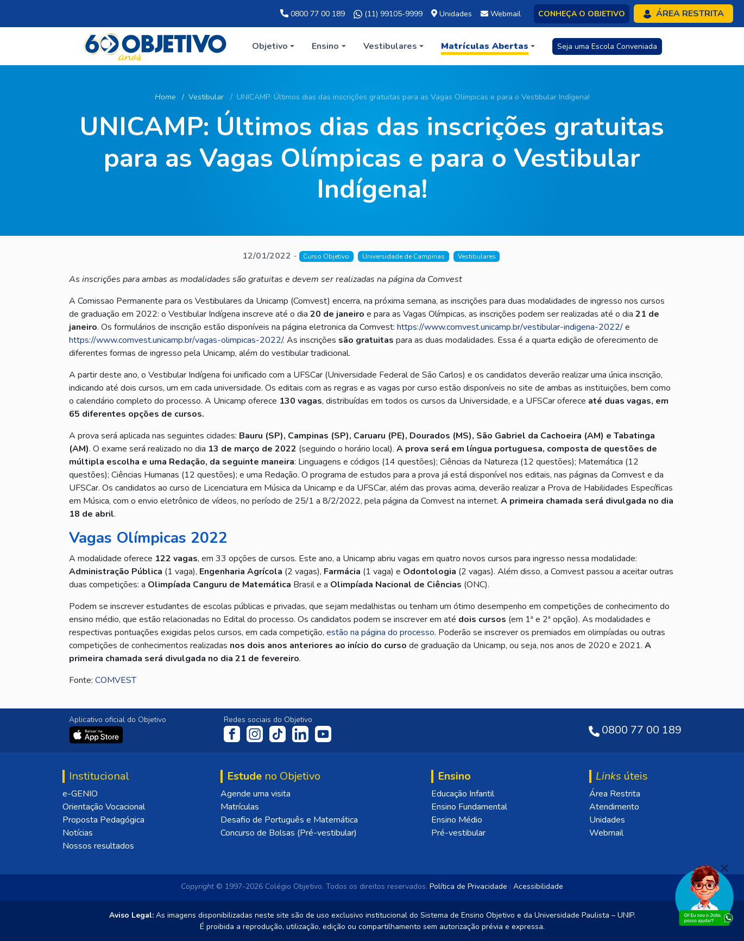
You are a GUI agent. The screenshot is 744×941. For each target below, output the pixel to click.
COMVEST (115, 680)
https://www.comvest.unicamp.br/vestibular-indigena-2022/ (510, 327)
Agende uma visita (255, 794)
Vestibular (206, 97)
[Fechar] (724, 868)
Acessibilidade (538, 886)
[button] (273, 46)
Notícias (77, 833)
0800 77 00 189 (312, 14)
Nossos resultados (98, 846)
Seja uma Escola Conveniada (607, 46)
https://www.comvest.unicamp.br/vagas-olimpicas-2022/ (176, 340)
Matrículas (239, 807)
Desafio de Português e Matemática (289, 820)
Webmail (606, 833)
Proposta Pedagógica (103, 820)
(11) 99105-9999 (388, 14)
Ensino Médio (456, 820)
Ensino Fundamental (469, 807)
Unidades (607, 820)
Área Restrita (614, 794)
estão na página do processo (380, 632)
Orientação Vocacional (103, 807)
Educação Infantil (462, 794)
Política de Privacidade (468, 886)
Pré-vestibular (458, 833)
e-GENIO (80, 794)
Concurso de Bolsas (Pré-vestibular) (288, 833)
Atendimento (614, 807)
